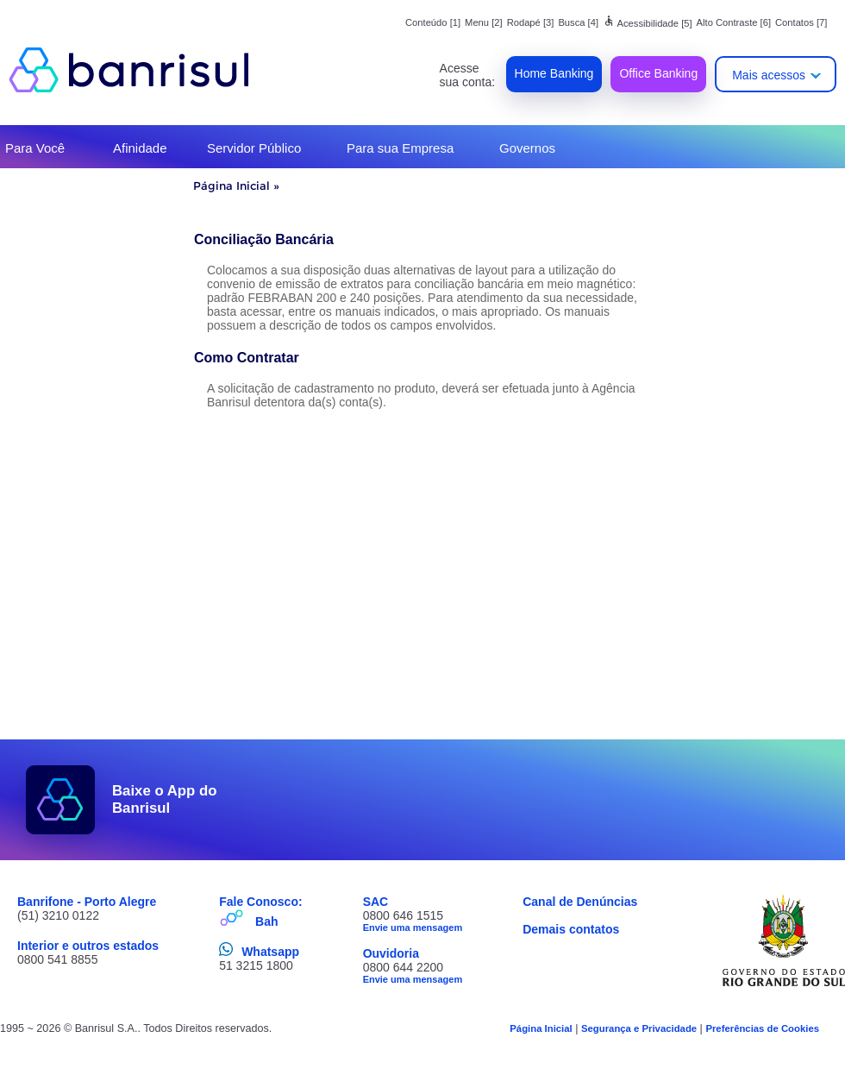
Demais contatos (571, 929)
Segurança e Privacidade (639, 1028)
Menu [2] (484, 22)
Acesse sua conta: (468, 75)
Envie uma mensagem (413, 927)
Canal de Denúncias (580, 902)
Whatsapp (270, 952)
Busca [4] (578, 22)
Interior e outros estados (88, 946)
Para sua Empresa (400, 148)
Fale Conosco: (260, 902)
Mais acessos (768, 75)
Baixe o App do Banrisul (164, 799)
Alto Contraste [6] (734, 22)
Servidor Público (254, 148)
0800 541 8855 (57, 959)
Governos (527, 148)
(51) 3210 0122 (58, 915)
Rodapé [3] (530, 22)
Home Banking (554, 73)
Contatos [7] (801, 22)
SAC (376, 902)
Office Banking (658, 73)
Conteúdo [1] (432, 22)
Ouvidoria (391, 953)
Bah (266, 921)
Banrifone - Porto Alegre (86, 902)
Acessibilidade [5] (647, 23)
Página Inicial (231, 185)
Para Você (35, 148)
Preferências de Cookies (762, 1028)
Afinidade (140, 148)
